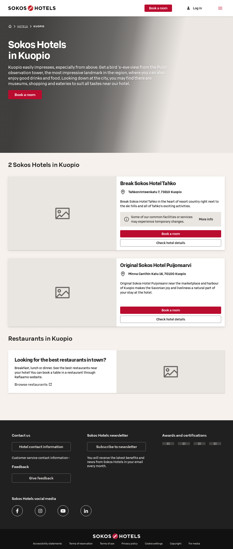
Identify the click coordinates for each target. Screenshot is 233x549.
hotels (22, 26)
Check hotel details (170, 243)
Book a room (159, 8)
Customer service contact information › (40, 458)
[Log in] (194, 8)
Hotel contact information (41, 446)
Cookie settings (154, 543)
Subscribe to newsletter (116, 446)
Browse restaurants (33, 384)
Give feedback (41, 478)
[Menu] (220, 8)
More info (206, 219)
